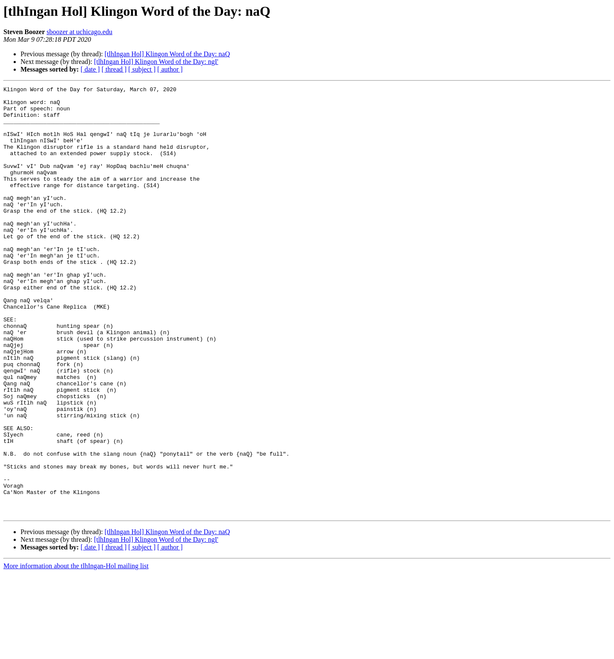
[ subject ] (142, 69)
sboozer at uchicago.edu (79, 31)
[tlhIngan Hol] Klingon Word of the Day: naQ (167, 54)
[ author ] (170, 69)
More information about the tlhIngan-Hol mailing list (75, 651)
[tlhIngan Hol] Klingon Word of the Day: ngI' (156, 61)
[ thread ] (114, 69)
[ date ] (90, 69)
